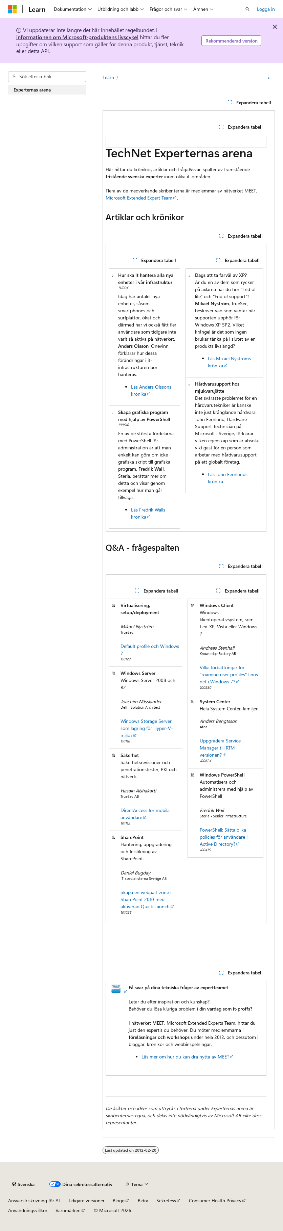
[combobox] (47, 76)
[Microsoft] (12, 9)
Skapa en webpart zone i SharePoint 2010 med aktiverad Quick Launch (146, 899)
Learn (108, 77)
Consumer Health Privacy (215, 1200)
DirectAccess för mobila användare (145, 813)
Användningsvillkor (27, 1210)
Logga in (266, 9)
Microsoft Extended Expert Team (139, 197)
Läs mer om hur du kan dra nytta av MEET (185, 1056)
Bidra (143, 1200)
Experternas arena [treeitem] (32, 89)
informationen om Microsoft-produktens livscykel (77, 37)
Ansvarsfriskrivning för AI (34, 1200)
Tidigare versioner (86, 1200)
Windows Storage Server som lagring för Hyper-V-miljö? (147, 728)
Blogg (119, 1200)
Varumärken (68, 1210)
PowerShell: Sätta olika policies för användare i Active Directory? (223, 837)
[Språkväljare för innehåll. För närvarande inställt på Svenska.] (23, 1184)
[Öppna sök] (247, 9)
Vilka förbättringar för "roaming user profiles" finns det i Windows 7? (229, 674)
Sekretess (166, 1200)
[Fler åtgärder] (269, 77)
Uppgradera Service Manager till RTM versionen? (220, 747)
